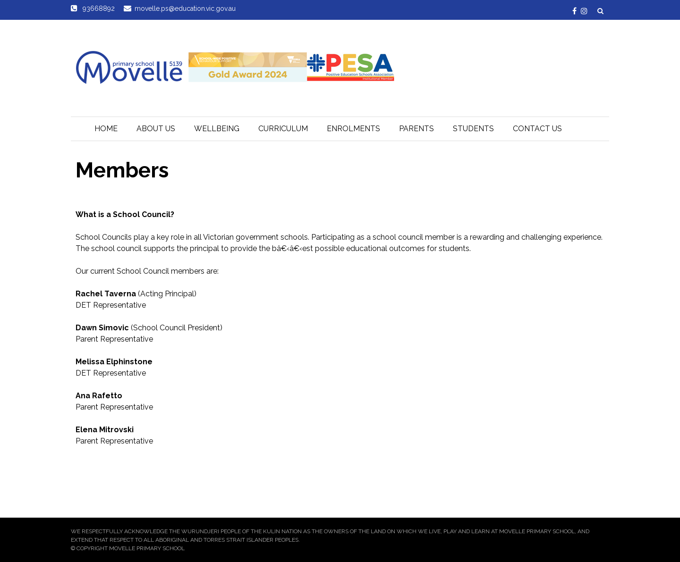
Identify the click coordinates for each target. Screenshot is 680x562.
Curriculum (283, 128)
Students (473, 128)
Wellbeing (216, 128)
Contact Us (537, 128)
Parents (416, 128)
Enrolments (353, 128)
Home (106, 128)
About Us (155, 128)
